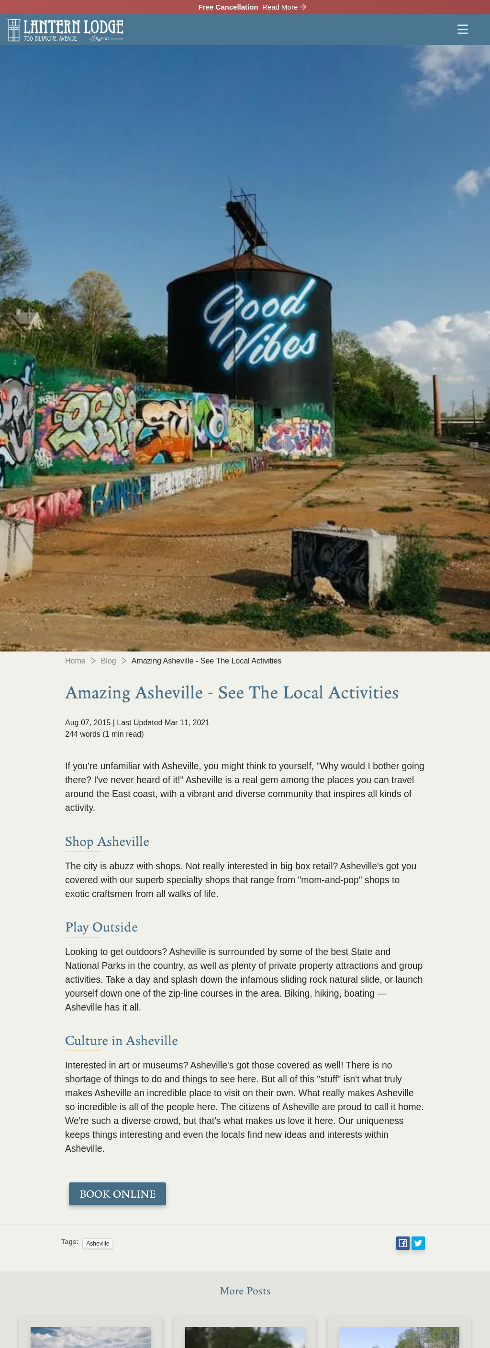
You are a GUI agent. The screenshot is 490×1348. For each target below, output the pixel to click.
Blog (108, 661)
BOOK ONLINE (117, 1194)
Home (75, 661)
